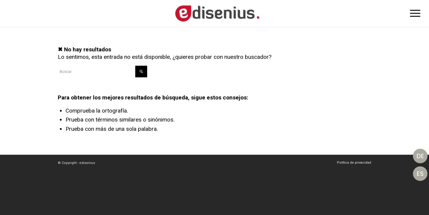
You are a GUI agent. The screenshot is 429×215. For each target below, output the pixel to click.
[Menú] (413, 13)
